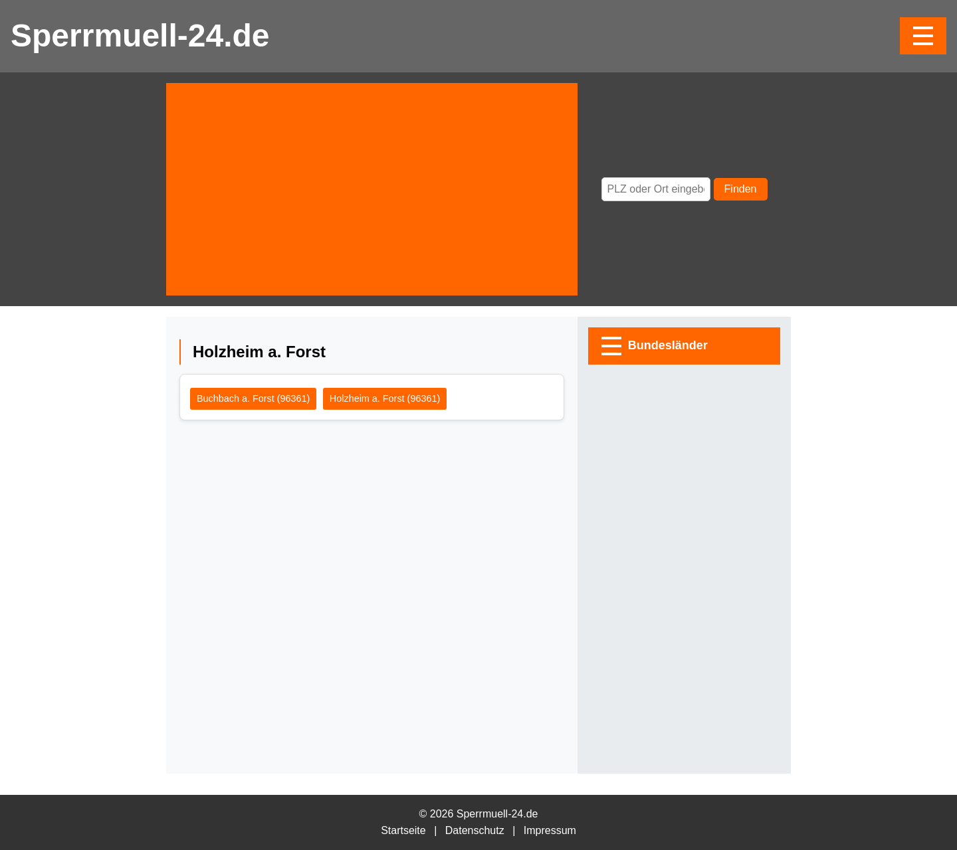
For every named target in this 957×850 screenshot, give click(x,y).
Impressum (550, 830)
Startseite (403, 830)
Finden (740, 189)
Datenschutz (474, 830)
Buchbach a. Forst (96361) (253, 398)
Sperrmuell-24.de (140, 35)
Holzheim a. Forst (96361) (385, 398)
